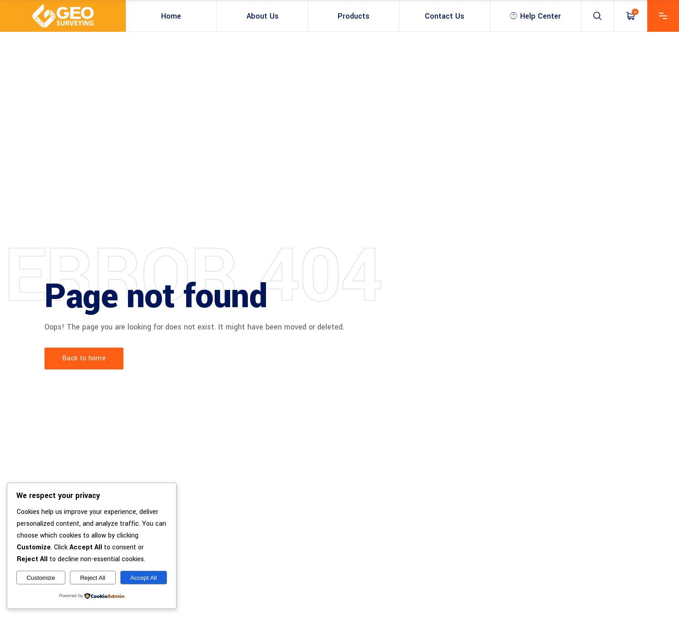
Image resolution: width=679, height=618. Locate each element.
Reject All (92, 577)
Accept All (143, 577)
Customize (40, 577)
